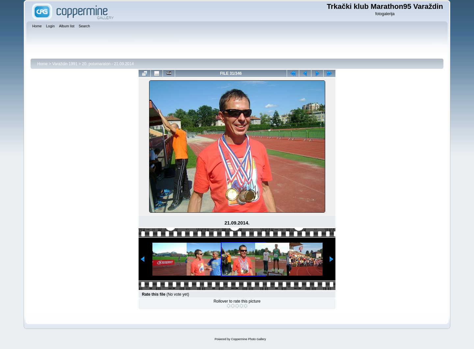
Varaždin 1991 (65, 64)
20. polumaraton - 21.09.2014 (108, 64)
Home (42, 64)
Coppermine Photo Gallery (248, 339)
